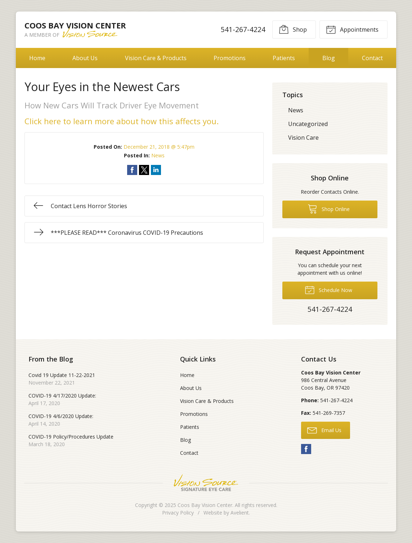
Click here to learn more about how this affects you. (122, 121)
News (158, 155)
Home (37, 58)
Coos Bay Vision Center (205, 505)
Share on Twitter (144, 170)
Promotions (230, 58)
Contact (372, 58)
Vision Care (303, 138)
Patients (284, 58)
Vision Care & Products (156, 58)
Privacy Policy (178, 512)
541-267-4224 (243, 29)
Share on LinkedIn (156, 170)
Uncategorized (308, 124)
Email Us (324, 430)
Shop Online (329, 208)
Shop (293, 29)
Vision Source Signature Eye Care (206, 482)
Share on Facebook (132, 170)
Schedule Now (328, 289)
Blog (328, 58)
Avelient (239, 512)
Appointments (352, 29)
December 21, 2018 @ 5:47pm (159, 146)
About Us (85, 58)
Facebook (306, 449)
